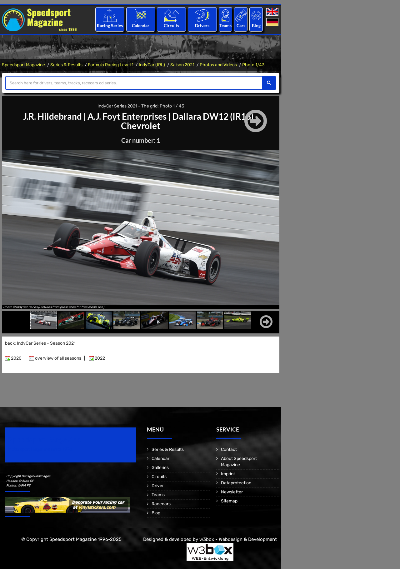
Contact (229, 449)
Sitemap (229, 501)
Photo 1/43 (253, 64)
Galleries (160, 467)
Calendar (140, 25)
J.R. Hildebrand (52, 116)
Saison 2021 (182, 64)
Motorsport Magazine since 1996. (40, 449)
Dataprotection (236, 483)
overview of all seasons (55, 358)
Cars (241, 25)
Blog (256, 25)
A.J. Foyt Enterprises (127, 116)
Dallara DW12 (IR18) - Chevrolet (189, 121)
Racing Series (110, 25)
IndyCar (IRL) (152, 64)
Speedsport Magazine (23, 64)
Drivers (202, 25)
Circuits (171, 25)
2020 (13, 358)
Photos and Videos (218, 64)
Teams (225, 25)
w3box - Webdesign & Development (238, 539)
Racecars (161, 504)
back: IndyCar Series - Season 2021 (40, 343)
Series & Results (66, 64)
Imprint (228, 474)
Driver (158, 485)
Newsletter (232, 492)
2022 (97, 358)
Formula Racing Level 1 (110, 64)
